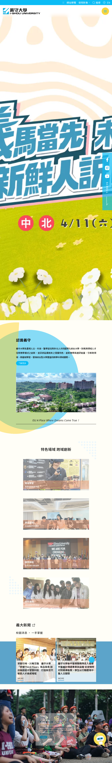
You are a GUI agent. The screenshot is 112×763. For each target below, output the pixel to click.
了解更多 (22, 363)
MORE (21, 691)
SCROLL (107, 194)
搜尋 (96, 2)
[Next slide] (31, 313)
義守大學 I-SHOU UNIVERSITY (21, 11)
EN (107, 2)
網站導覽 (71, 2)
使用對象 (84, 2)
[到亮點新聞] (33, 637)
